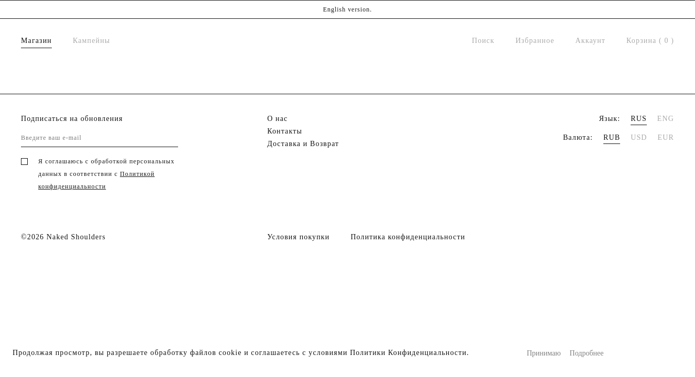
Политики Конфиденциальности (408, 353)
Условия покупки (298, 237)
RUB (611, 137)
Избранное (534, 41)
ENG (665, 119)
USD (639, 137)
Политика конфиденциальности (407, 237)
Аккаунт (590, 41)
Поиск (483, 41)
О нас (277, 119)
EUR (666, 137)
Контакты (284, 131)
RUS (639, 119)
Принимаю (544, 353)
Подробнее (587, 353)
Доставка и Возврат (303, 144)
